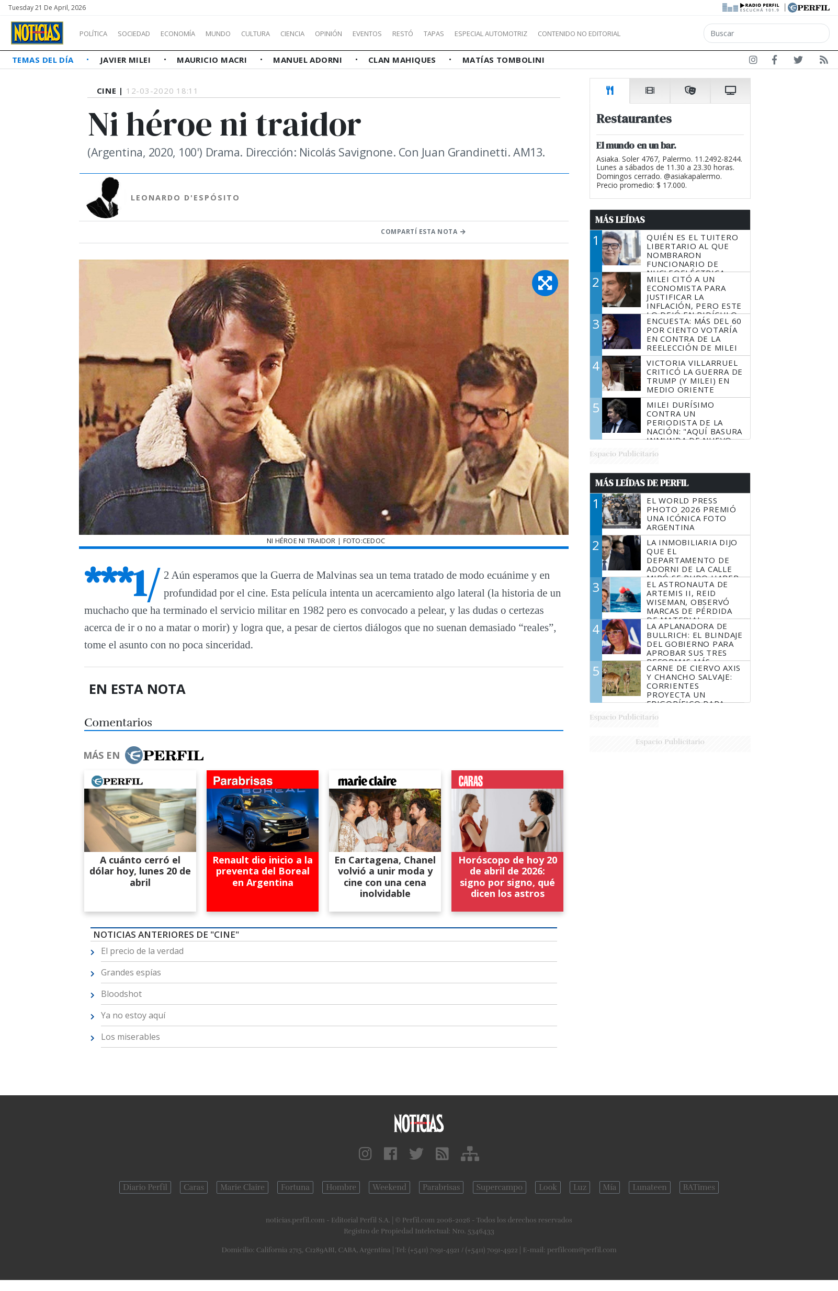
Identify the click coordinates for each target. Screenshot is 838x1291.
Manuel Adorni (308, 59)
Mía (610, 1187)
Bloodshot (121, 994)
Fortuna (295, 1187)
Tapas (493, 33)
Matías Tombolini (503, 59)
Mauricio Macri (213, 59)
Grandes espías (131, 972)
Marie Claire (242, 1187)
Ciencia (329, 33)
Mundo (242, 33)
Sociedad (145, 33)
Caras (194, 1187)
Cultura (285, 33)
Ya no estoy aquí (133, 1015)
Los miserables (130, 1036)
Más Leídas (620, 220)
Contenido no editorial (668, 33)
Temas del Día (44, 59)
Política (97, 33)
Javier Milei (126, 59)
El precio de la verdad (142, 951)
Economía (196, 33)
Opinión (371, 33)
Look (548, 1187)
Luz (579, 1187)
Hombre (341, 1187)
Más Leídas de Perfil (641, 483)
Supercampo (500, 1187)
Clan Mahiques (403, 59)
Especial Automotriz (561, 33)
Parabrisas (441, 1187)
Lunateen (649, 1187)
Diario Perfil (145, 1187)
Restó (458, 33)
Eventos (417, 33)
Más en (143, 755)
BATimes (699, 1187)
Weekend (389, 1187)
